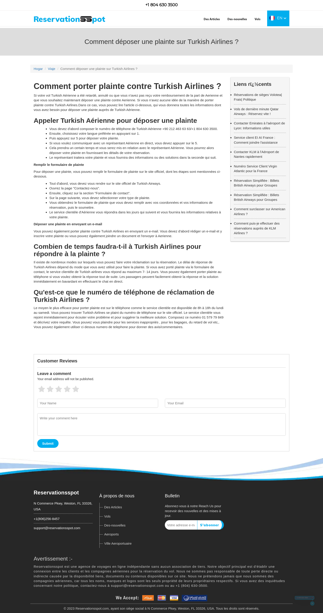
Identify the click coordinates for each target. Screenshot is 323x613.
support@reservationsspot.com (57, 528)
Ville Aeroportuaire (118, 543)
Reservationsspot (56, 493)
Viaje (51, 69)
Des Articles (212, 19)
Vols (257, 19)
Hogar (38, 69)
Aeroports (111, 534)
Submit (48, 443)
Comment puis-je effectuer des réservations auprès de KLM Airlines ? (257, 228)
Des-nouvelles (237, 19)
